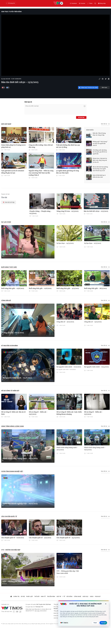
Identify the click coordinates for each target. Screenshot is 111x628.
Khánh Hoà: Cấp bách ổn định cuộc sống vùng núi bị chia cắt (100, 160)
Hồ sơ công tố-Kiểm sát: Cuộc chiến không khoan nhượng (69, 413)
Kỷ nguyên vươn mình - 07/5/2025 (69, 367)
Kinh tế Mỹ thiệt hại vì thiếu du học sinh (99, 176)
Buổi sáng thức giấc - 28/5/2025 (95, 288)
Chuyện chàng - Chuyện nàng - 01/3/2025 (40, 212)
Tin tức (4, 197)
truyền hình (51, 596)
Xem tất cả (105, 124)
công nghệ (77, 596)
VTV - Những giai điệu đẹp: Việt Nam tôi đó (21, 581)
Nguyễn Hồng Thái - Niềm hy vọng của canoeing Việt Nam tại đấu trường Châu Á (41, 173)
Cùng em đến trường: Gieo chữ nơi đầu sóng (41, 146)
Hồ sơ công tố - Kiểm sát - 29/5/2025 (38, 413)
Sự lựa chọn (6, 222)
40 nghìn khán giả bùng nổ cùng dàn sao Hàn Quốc (67, 172)
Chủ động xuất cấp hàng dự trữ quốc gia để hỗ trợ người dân (100, 152)
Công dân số (6, 300)
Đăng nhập (102, 3)
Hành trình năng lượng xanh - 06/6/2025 (20, 458)
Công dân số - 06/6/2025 (13, 333)
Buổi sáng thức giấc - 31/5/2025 (68, 288)
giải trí (59, 596)
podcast (98, 596)
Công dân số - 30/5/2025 (65, 322)
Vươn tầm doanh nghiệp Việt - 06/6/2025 (20, 504)
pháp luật (29, 596)
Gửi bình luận (81, 117)
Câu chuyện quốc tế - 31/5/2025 (40, 538)
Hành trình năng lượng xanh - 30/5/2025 (67, 449)
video (91, 596)
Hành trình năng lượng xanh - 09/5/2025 (95, 449)
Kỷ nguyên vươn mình (9, 345)
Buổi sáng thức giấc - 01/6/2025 (40, 288)
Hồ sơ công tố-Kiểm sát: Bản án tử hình (13, 413)
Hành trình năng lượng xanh (12, 426)
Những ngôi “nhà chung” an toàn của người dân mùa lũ (100, 143)
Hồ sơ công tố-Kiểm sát (10, 390)
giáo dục (85, 596)
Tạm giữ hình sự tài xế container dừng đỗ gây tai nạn (12, 172)
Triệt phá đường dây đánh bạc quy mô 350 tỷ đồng (68, 146)
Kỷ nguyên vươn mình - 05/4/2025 (96, 367)
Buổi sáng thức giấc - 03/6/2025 (12, 288)
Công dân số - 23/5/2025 (93, 322)
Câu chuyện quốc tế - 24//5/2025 (68, 538)
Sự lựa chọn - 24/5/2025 (65, 243)
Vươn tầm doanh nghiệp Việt (12, 471)
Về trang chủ (10, 3)
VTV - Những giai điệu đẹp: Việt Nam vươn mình (68, 572)
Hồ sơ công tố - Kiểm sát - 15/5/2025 (93, 413)
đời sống (69, 596)
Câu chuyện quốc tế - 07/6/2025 (12, 538)
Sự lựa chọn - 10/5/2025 (92, 243)
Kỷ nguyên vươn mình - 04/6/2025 (17, 378)
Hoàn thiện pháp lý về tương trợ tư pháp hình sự (13, 146)
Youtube (82, 3)
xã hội (23, 596)
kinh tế (43, 596)
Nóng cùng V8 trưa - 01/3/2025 (68, 211)
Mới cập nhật (6, 124)
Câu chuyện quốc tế (9, 516)
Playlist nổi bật (5, 194)
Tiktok (89, 3)
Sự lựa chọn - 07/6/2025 (13, 254)
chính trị (16, 596)
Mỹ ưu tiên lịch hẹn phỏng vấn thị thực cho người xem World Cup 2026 (100, 168)
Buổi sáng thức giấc (9, 267)
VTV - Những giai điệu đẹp (10, 550)
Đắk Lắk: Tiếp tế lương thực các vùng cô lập (99, 134)
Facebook (73, 3)
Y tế (64, 596)
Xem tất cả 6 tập (8, 202)
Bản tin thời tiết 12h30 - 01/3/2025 (96, 211)
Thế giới (36, 596)
